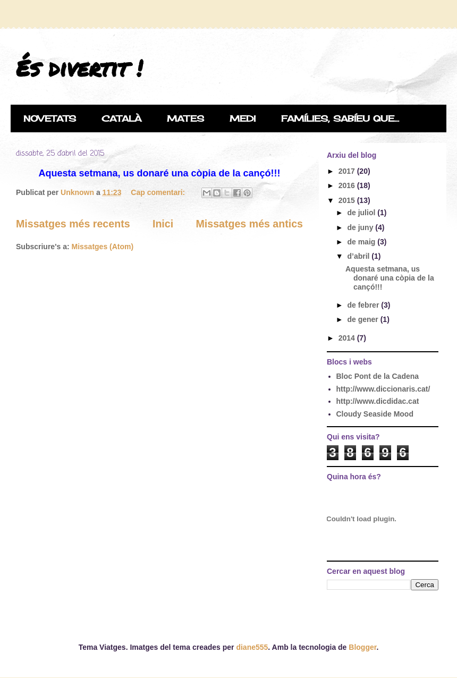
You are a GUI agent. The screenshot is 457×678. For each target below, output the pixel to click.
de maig (362, 242)
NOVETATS (49, 118)
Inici (163, 224)
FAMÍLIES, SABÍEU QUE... (340, 118)
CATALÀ (121, 118)
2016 (347, 185)
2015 (347, 200)
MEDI (243, 118)
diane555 (252, 647)
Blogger (362, 647)
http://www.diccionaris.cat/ (383, 389)
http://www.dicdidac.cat (377, 401)
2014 (347, 338)
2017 (347, 171)
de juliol (362, 212)
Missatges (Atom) (102, 246)
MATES (185, 118)
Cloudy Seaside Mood (374, 414)
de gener (363, 319)
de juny (361, 227)
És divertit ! (79, 67)
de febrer (364, 305)
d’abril (359, 256)
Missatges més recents (73, 224)
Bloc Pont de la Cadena (377, 376)
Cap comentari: (159, 192)
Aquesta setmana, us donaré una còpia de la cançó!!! (389, 278)
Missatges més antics (249, 224)
